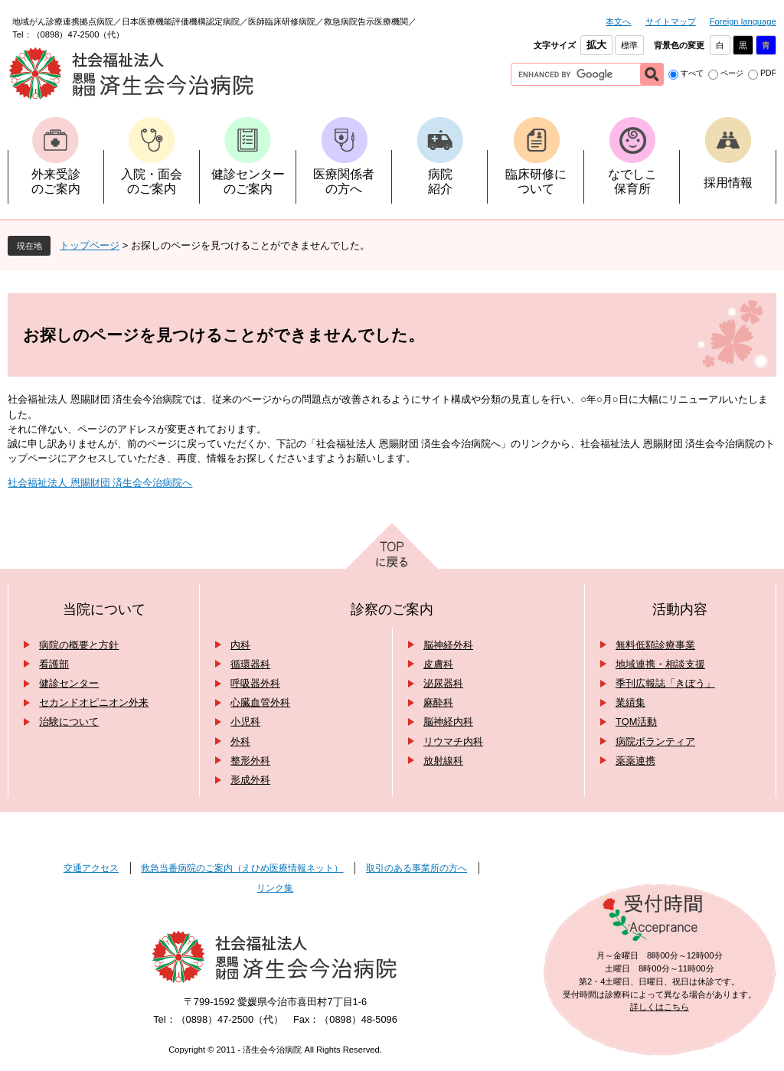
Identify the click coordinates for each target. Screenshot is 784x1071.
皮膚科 (438, 664)
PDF (768, 73)
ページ (731, 73)
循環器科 (250, 664)
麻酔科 (438, 702)
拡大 (596, 45)
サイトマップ (670, 21)
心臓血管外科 (260, 702)
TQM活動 (636, 721)
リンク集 (274, 888)
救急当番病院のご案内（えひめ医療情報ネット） (242, 868)
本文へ (618, 21)
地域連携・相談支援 (660, 664)
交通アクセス (91, 868)
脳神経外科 (448, 645)
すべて (692, 73)
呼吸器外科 (255, 683)
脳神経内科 (448, 721)
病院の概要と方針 (79, 645)
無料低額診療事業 (655, 645)
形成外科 (250, 779)
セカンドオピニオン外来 (94, 702)
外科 (240, 741)
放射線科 (443, 760)
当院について (104, 609)
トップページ (89, 245)
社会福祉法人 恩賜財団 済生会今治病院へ (100, 482)
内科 (240, 645)
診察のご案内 (392, 609)
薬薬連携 (635, 760)
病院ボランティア (655, 741)
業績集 (630, 702)
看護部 (54, 664)
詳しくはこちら (659, 1006)
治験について (69, 721)
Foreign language (743, 21)
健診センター (69, 683)
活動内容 (679, 609)
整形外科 (250, 760)
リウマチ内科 (453, 741)
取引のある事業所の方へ (416, 868)
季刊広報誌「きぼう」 (665, 683)
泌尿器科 (443, 683)
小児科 (245, 721)
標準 (629, 45)
